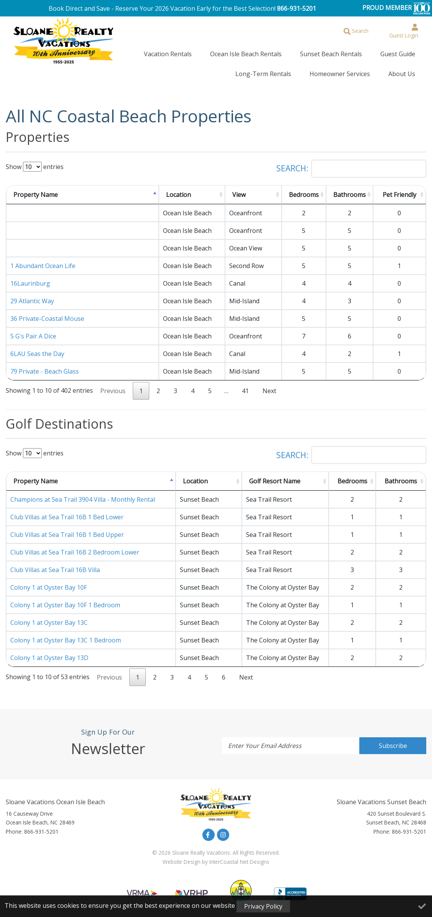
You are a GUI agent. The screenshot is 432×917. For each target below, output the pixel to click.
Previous (113, 384)
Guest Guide (341, 52)
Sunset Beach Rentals (287, 52)
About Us (408, 69)
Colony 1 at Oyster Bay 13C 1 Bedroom (65, 634)
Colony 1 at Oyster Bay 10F (48, 581)
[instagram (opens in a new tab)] (223, 829)
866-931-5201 (296, 8)
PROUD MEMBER (396, 8)
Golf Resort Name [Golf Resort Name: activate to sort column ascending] (274, 475)
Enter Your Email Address (265, 739)
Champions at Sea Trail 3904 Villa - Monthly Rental (82, 493)
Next (269, 384)
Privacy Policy (263, 906)
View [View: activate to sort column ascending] (239, 188)
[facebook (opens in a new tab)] (208, 829)
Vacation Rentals (149, 52)
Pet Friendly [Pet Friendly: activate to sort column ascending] (399, 188)
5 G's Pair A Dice (33, 330)
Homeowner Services (358, 69)
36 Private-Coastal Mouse (47, 312)
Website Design (182, 855)
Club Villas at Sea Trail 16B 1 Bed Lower (67, 511)
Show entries (35, 161)
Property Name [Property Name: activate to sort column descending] (35, 188)
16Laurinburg (30, 277)
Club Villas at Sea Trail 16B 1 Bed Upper (67, 528)
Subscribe (393, 739)
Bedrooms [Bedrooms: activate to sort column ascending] (304, 188)
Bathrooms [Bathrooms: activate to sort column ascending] (349, 188)
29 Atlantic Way (32, 295)
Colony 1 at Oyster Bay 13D (49, 651)
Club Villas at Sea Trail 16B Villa (55, 563)
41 (245, 384)
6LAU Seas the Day (37, 347)
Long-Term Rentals (393, 52)
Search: (351, 162)
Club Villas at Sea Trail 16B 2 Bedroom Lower (74, 546)
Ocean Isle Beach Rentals (214, 52)
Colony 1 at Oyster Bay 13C (49, 616)
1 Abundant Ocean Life (42, 259)
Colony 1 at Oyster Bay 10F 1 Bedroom (65, 599)
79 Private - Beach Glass (44, 365)
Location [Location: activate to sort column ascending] (178, 188)
